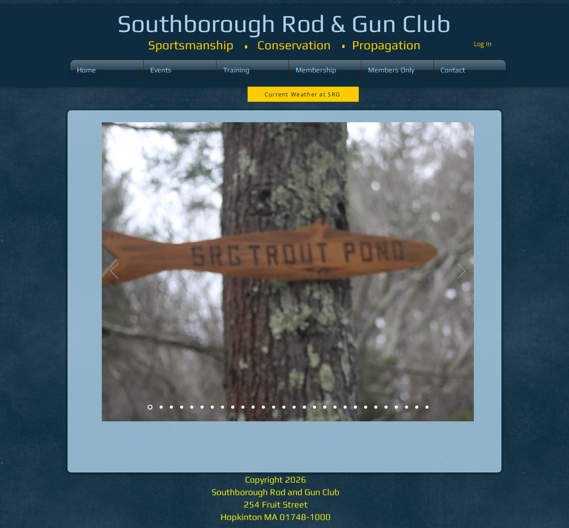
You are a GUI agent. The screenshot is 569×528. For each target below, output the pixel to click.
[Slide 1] (150, 407)
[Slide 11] (253, 407)
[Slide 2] (161, 407)
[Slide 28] (427, 407)
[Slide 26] (406, 407)
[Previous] (114, 271)
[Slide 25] (396, 407)
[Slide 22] (365, 407)
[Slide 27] (416, 407)
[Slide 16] (304, 407)
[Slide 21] (355, 407)
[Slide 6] (202, 407)
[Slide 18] (324, 407)
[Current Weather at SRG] (303, 94)
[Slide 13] (273, 407)
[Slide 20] (345, 407)
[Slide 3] (171, 407)
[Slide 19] (335, 407)
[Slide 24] (386, 407)
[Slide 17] (314, 407)
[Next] (461, 271)
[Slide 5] (191, 407)
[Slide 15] (294, 407)
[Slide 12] (263, 407)
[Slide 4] (181, 407)
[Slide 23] (375, 407)
